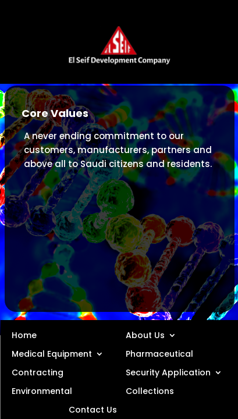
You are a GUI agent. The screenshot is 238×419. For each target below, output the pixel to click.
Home (24, 334)
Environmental (42, 390)
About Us (145, 334)
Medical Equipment (52, 353)
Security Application (168, 372)
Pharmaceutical (159, 353)
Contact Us (93, 409)
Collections (150, 390)
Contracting (37, 372)
